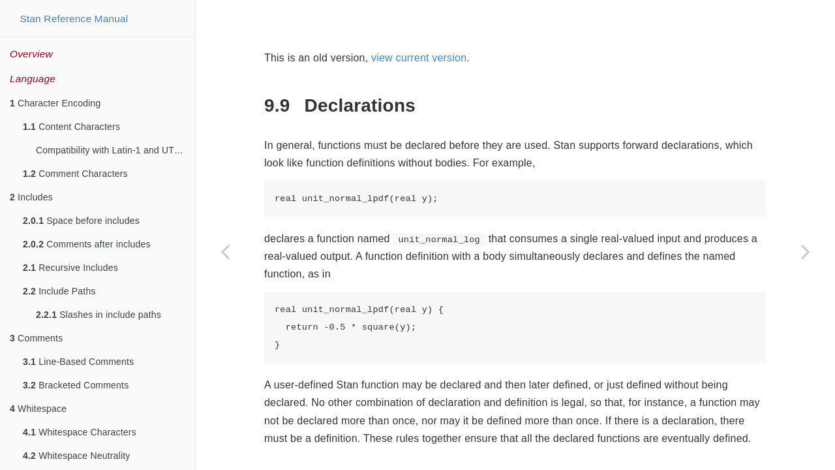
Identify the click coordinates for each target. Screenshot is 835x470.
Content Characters (71, 126)
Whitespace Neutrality (76, 455)
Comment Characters (75, 173)
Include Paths (59, 291)
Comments (36, 338)
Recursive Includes (70, 267)
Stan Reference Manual (74, 18)
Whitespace (38, 408)
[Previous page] (225, 251)
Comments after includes (87, 244)
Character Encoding (55, 103)
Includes (31, 197)
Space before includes (81, 220)
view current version (418, 57)
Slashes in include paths (98, 314)
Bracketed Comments (76, 385)
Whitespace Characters (79, 432)
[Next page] (805, 251)
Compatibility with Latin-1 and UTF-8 (112, 150)
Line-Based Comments (78, 361)
